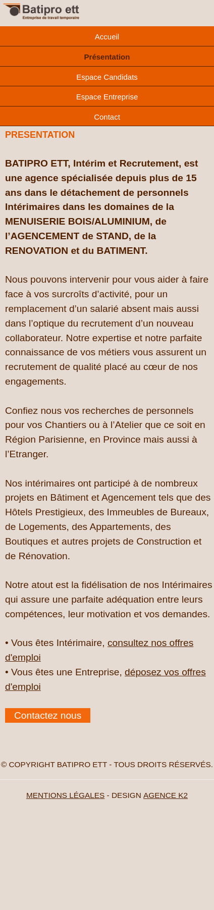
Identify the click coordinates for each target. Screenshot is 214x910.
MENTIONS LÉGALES (65, 795)
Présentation (107, 56)
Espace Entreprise (107, 96)
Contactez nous (47, 715)
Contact (107, 117)
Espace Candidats (107, 77)
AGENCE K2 (165, 795)
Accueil (107, 36)
